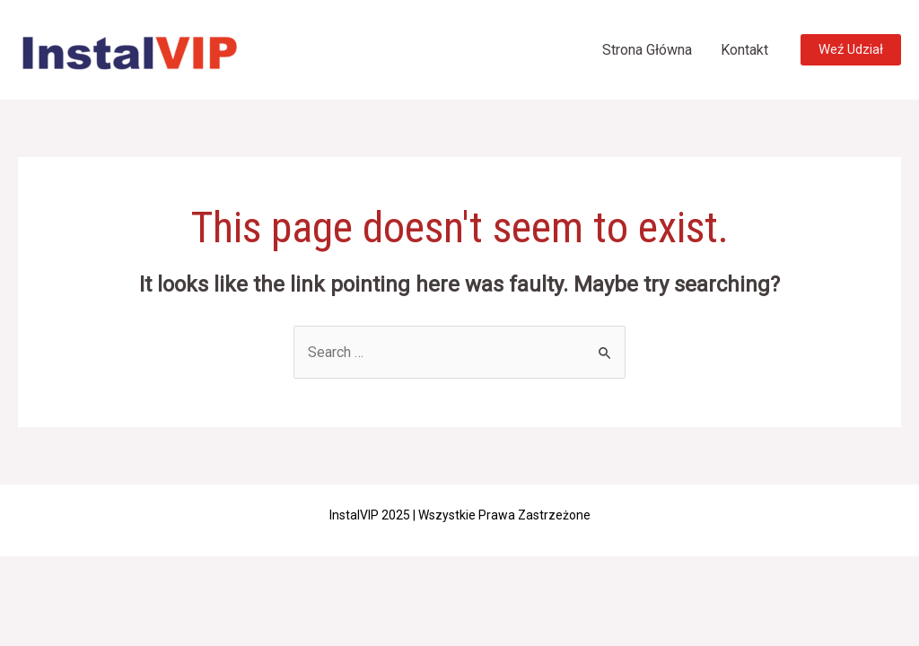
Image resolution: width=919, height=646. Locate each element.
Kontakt (744, 49)
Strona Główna (647, 49)
